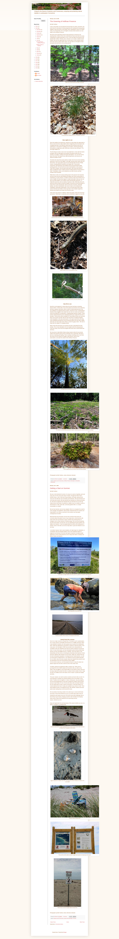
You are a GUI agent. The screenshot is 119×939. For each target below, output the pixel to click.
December (39, 29)
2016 (37, 62)
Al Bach (38, 73)
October (38, 33)
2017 (37, 60)
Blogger (64, 932)
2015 (37, 64)
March (38, 51)
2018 (37, 59)
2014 (37, 66)
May (38, 48)
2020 (37, 28)
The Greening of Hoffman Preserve (63, 21)
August (38, 36)
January (38, 55)
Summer (74, 918)
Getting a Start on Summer (60, 488)
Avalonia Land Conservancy (58, 480)
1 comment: (65, 478)
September (39, 34)
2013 (37, 67)
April (38, 49)
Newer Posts (53, 922)
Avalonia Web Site (39, 81)
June (38, 40)
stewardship (53, 482)
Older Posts (82, 922)
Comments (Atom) (59, 924)
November (39, 31)
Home (67, 922)
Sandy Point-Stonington (68, 918)
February (38, 53)
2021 (37, 26)
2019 (37, 57)
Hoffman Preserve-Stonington (69, 480)
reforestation (77, 480)
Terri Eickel (39, 75)
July (37, 38)
